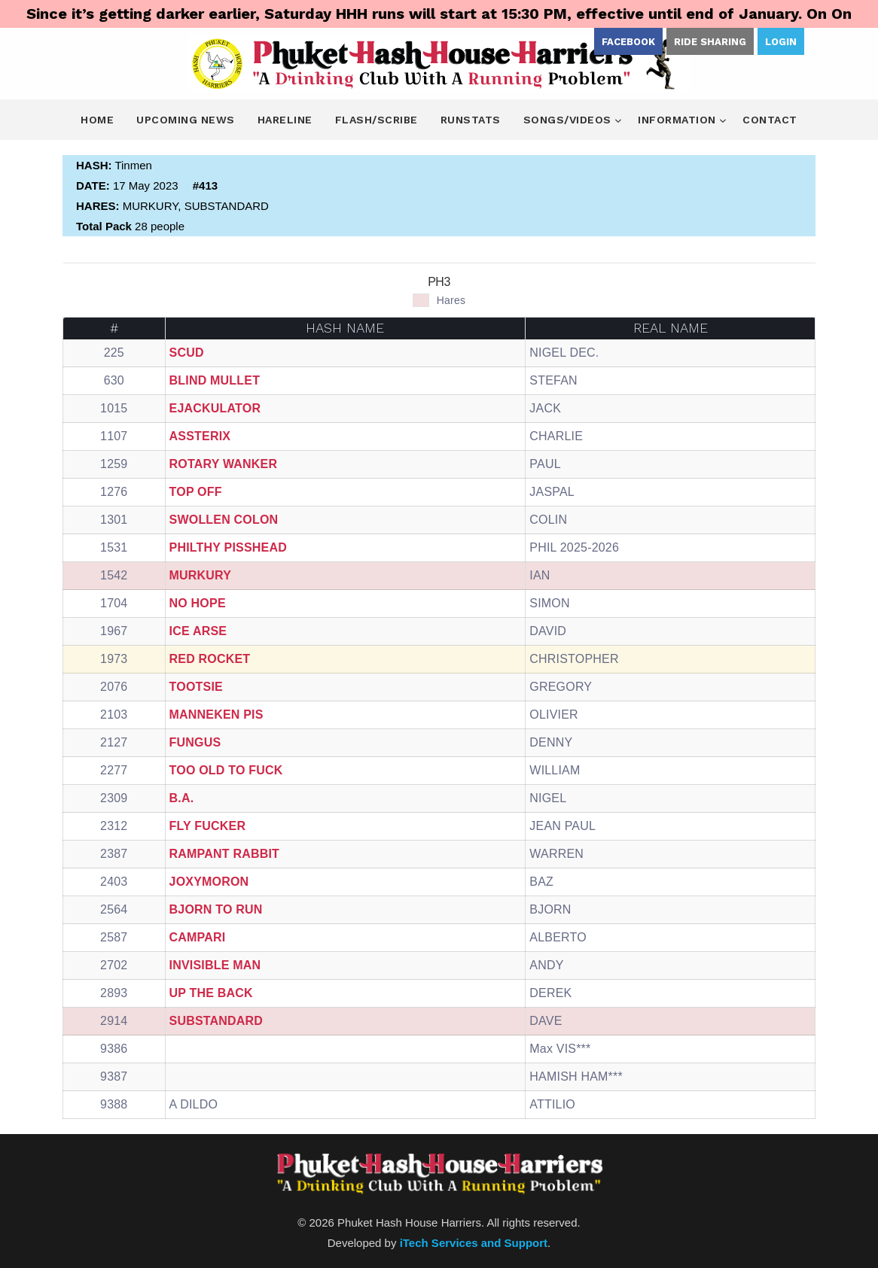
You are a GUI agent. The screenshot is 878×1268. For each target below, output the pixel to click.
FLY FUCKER (207, 825)
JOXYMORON (209, 881)
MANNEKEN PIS (216, 714)
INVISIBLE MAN (215, 965)
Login (781, 41)
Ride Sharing (710, 41)
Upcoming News (185, 120)
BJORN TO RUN (216, 909)
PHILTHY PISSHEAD (228, 547)
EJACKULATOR (215, 408)
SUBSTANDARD (216, 1020)
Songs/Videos (569, 120)
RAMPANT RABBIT (224, 853)
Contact (769, 120)
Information (678, 120)
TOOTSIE (196, 686)
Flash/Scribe (376, 120)
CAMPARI (197, 937)
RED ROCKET (210, 658)
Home (97, 120)
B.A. (181, 798)
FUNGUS (195, 742)
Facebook (628, 41)
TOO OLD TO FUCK (226, 770)
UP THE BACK (211, 993)
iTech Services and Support (473, 1242)
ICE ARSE (198, 631)
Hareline (285, 120)
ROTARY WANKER (223, 464)
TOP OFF (195, 491)
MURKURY (200, 575)
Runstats (471, 120)
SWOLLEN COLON (224, 519)
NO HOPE (197, 603)
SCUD (186, 352)
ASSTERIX (200, 436)
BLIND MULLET (215, 380)
